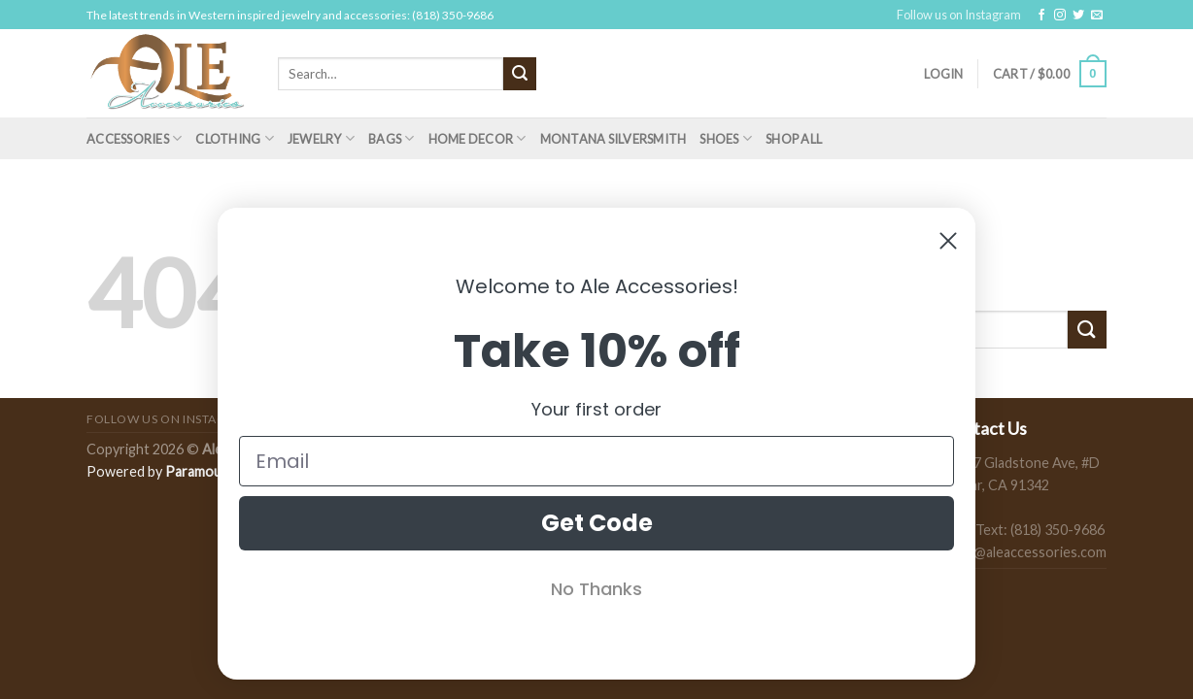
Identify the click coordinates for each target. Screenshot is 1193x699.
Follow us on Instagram (959, 14)
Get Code (597, 523)
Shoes (725, 138)
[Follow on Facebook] (1041, 15)
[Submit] (519, 73)
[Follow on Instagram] (1060, 15)
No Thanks (596, 589)
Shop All (794, 139)
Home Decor (477, 138)
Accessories (134, 138)
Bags (391, 138)
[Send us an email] (1097, 15)
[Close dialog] (948, 240)
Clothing (234, 138)
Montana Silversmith (613, 139)
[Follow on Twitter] (1078, 15)
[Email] (596, 461)
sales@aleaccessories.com (1024, 552)
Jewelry (321, 138)
